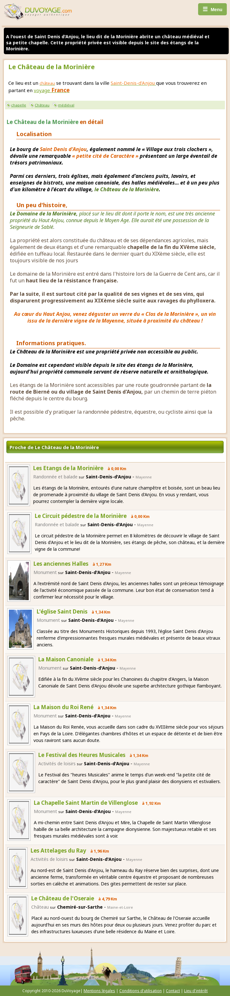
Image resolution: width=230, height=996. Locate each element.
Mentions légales (99, 990)
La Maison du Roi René (63, 707)
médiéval (66, 105)
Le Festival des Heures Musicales (81, 755)
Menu (212, 9)
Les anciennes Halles (60, 563)
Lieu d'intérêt (196, 990)
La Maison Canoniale (65, 659)
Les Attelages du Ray (58, 850)
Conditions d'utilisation (140, 990)
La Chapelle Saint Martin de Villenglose (86, 802)
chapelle (18, 105)
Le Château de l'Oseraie (62, 898)
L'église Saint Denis (62, 611)
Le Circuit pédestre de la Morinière (81, 516)
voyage (52, 90)
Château (42, 105)
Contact (173, 990)
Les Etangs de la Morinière (68, 468)
